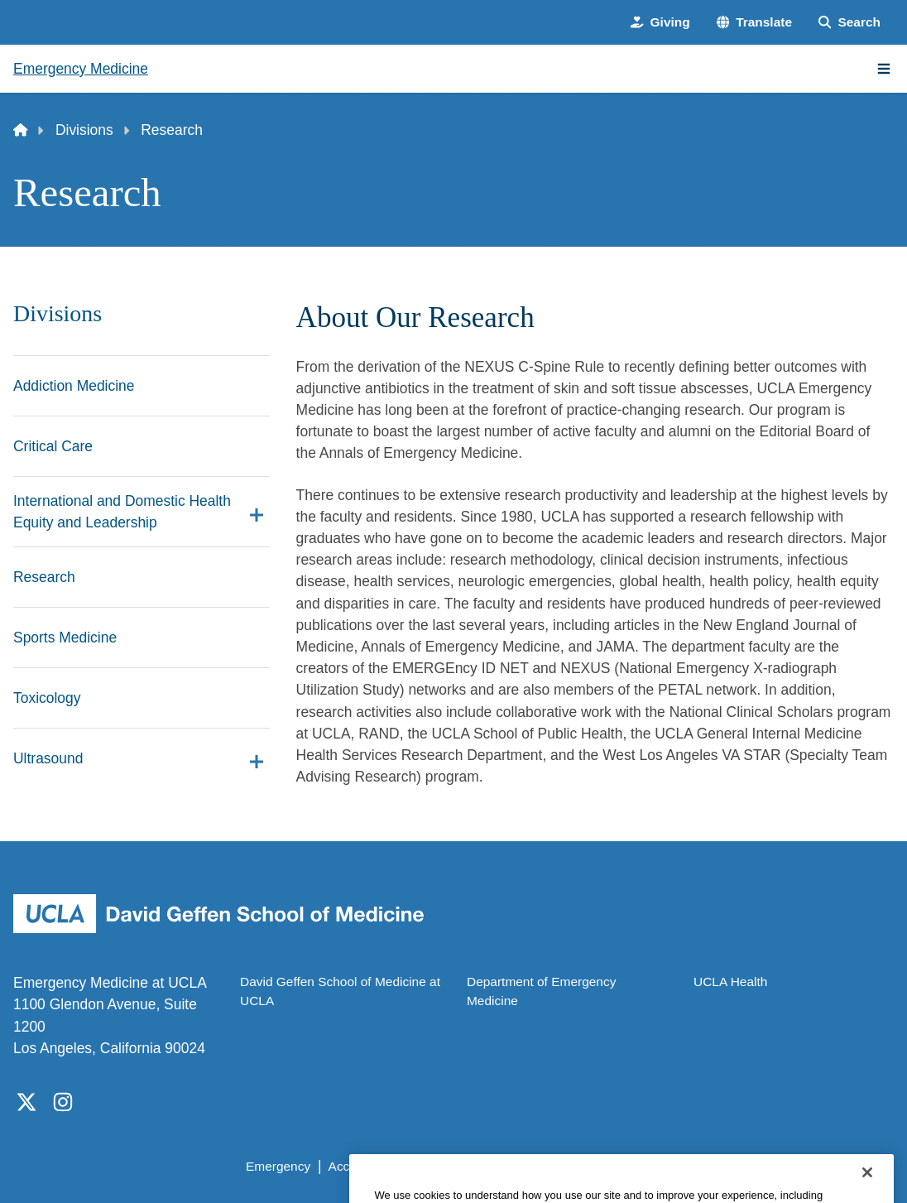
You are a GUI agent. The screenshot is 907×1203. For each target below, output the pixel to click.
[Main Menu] (884, 69)
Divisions (84, 130)
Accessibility (363, 1166)
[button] (754, 22)
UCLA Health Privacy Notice (628, 1166)
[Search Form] (849, 22)
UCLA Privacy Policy (473, 1166)
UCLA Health (730, 981)
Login (742, 1166)
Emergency (278, 1166)
